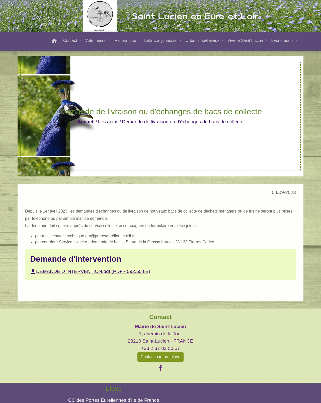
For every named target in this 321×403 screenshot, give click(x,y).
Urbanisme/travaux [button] (203, 40)
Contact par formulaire (160, 357)
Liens (114, 388)
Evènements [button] (283, 40)
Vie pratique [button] (126, 40)
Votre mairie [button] (96, 40)
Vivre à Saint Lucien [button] (245, 40)
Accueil (86, 121)
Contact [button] (70, 40)
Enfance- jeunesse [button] (161, 40)
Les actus (108, 121)
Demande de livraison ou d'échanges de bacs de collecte (183, 121)
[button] (54, 41)
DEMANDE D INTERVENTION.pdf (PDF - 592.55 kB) (90, 271)
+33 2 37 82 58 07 (160, 348)
